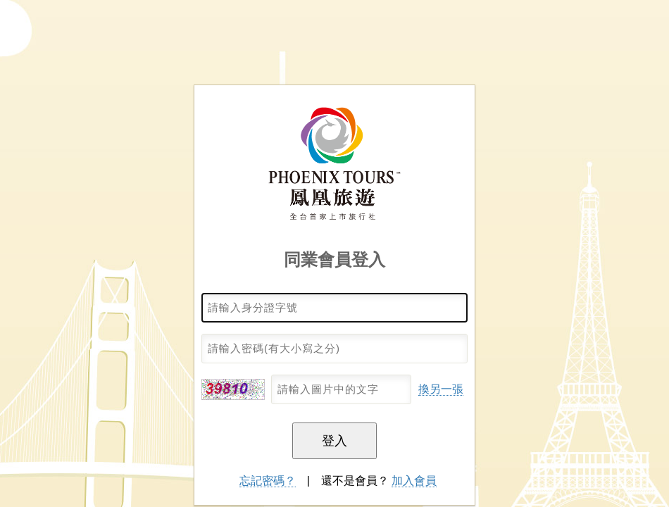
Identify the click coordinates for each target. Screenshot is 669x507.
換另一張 (440, 389)
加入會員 (414, 481)
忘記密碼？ (267, 481)
